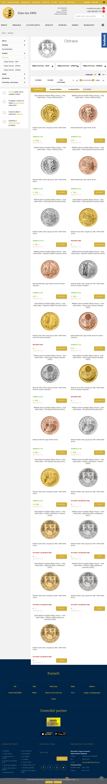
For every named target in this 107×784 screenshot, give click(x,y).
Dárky (4, 74)
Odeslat (62, 758)
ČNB (34, 686)
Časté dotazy (8, 753)
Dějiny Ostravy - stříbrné (12, 66)
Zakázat (58, 782)
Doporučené (38, 89)
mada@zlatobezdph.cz (94, 8)
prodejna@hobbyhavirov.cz (91, 762)
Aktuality (6, 751)
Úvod (3, 33)
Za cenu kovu (7, 49)
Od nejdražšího (73, 89)
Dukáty (5, 53)
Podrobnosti (99, 244)
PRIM (73, 686)
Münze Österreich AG (53, 693)
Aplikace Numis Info (29, 765)
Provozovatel (27, 762)
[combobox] (104, 74)
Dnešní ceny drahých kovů (9, 761)
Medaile (5, 45)
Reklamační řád (8, 772)
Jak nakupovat (27, 751)
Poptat (99, 504)
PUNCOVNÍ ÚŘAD (15, 693)
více (77, 779)
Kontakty (25, 759)
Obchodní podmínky (10, 765)
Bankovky (5, 78)
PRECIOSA (53, 686)
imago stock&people (92, 693)
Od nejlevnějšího (56, 89)
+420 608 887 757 (94, 11)
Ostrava (5, 57)
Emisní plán (26, 753)
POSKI (53, 699)
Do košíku (61, 140)
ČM (15, 686)
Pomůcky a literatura (10, 82)
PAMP (34, 693)
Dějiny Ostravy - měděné (12, 70)
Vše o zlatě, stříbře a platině (9, 768)
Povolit (49, 782)
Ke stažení (26, 756)
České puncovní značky (8, 757)
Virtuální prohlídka (28, 768)
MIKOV (92, 686)
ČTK (72, 693)
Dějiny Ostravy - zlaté (11, 62)
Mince (4, 41)
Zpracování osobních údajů (28, 771)
